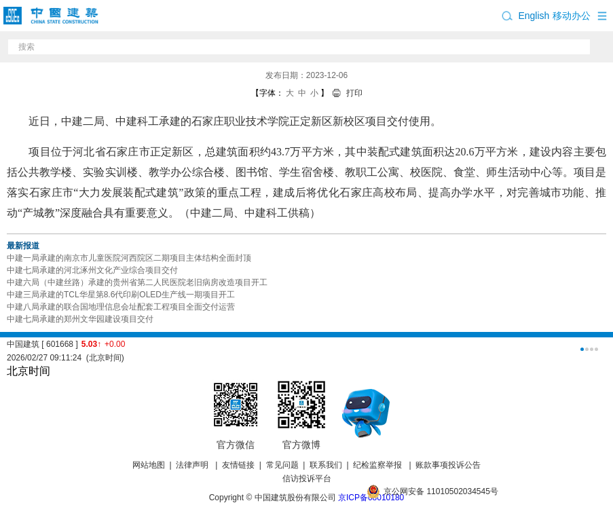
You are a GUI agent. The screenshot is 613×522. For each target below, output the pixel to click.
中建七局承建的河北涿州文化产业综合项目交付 (92, 270)
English (533, 15)
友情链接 (238, 465)
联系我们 (326, 465)
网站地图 (148, 465)
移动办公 (572, 15)
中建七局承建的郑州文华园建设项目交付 (80, 319)
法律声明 (193, 465)
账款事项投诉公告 (448, 465)
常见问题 (282, 465)
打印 (354, 93)
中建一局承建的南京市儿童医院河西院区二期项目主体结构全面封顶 (129, 258)
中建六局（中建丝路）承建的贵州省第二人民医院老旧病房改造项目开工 (137, 282)
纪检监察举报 (377, 465)
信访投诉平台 (306, 478)
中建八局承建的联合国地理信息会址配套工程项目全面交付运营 (121, 307)
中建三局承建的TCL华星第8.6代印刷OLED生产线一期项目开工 (121, 294)
